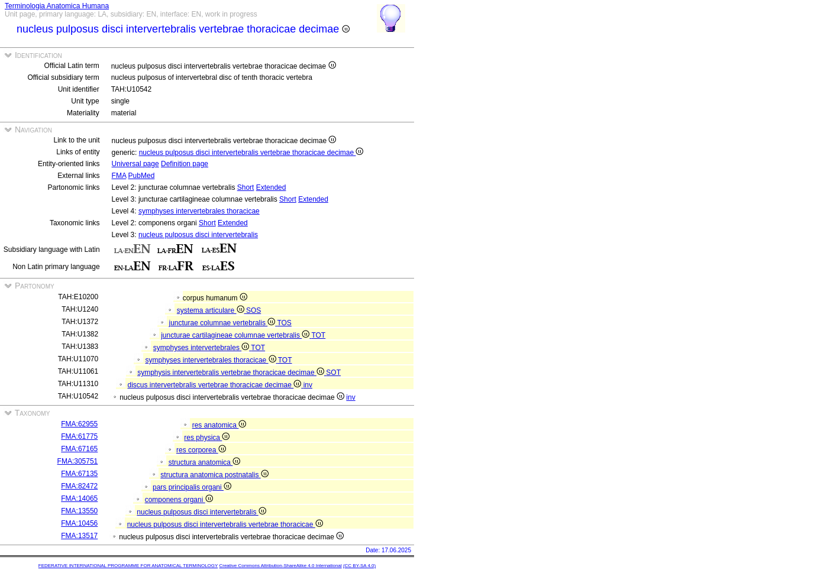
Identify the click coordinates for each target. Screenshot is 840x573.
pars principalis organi (192, 487)
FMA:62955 (79, 424)
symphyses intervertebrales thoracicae (199, 211)
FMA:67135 (79, 474)
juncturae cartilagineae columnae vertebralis (236, 335)
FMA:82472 (79, 486)
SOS (253, 310)
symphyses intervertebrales (202, 348)
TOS (284, 323)
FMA (119, 175)
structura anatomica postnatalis (214, 475)
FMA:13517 (79, 536)
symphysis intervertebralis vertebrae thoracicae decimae (231, 372)
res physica (207, 437)
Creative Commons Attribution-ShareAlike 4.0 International (280, 565)
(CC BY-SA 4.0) (359, 565)
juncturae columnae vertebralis (223, 323)
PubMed (141, 175)
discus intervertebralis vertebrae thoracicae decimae (215, 385)
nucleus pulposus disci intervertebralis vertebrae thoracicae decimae (251, 152)
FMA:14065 (79, 498)
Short (245, 187)
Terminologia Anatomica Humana (57, 6)
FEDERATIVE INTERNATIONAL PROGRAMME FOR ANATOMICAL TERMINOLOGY (128, 565)
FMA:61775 (79, 436)
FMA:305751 (77, 461)
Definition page (184, 164)
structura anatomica (205, 462)
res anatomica (219, 425)
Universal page (135, 164)
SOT (333, 372)
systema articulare (211, 310)
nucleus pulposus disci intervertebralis (198, 235)
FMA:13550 (79, 511)
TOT (318, 335)
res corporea (201, 450)
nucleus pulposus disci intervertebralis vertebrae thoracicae (225, 524)
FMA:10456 (79, 523)
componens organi (179, 500)
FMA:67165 (79, 449)
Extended (271, 187)
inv (307, 385)
